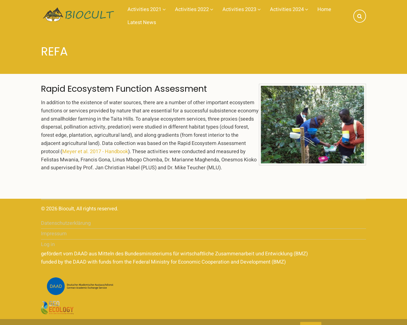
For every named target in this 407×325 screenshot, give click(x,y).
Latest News (141, 22)
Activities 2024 (289, 9)
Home (324, 9)
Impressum (54, 234)
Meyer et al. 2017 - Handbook (95, 151)
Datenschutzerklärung (66, 223)
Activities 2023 (241, 9)
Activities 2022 (194, 9)
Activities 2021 (146, 9)
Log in (48, 244)
